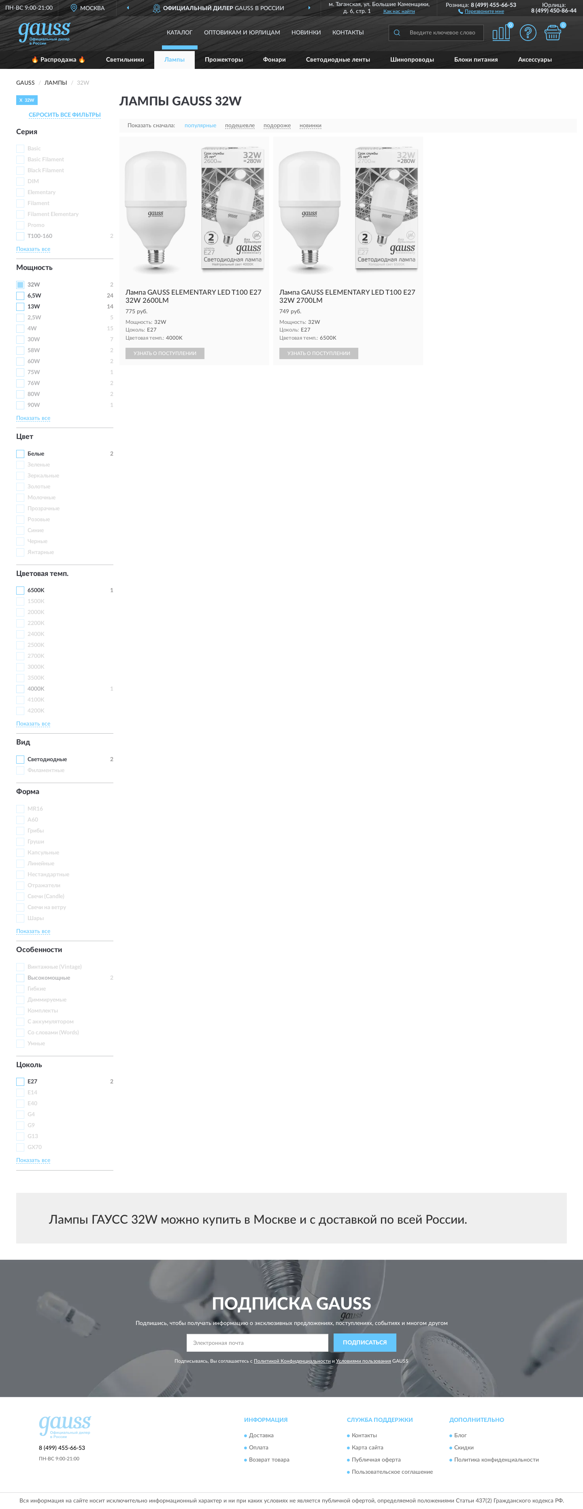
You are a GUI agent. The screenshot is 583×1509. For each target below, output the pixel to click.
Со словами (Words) (53, 1033)
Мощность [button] (34, 268)
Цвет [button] (24, 437)
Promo (36, 225)
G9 (31, 1125)
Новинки (306, 33)
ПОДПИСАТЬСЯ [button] (365, 1343)
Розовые (39, 519)
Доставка (261, 1436)
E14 (32, 1093)
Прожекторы (224, 60)
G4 (31, 1114)
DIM (33, 181)
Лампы (174, 60)
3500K (36, 678)
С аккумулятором (51, 1022)
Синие (36, 530)
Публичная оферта (376, 1460)
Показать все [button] (33, 249)
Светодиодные (47, 759)
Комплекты (43, 1011)
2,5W (34, 318)
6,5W (34, 296)
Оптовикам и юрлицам (242, 33)
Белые (36, 454)
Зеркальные (43, 476)
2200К (36, 623)
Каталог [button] (180, 33)
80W (34, 394)
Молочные (41, 498)
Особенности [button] (39, 950)
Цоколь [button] (29, 1065)
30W (34, 339)
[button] (481, 11)
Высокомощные (49, 978)
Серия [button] (26, 132)
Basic (34, 149)
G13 (33, 1136)
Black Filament (46, 170)
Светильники (125, 60)
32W (34, 285)
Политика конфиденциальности (496, 1460)
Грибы (36, 831)
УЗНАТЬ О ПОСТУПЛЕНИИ (165, 353)
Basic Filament (46, 160)
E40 (32, 1104)
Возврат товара (269, 1460)
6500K (36, 590)
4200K (36, 711)
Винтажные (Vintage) (55, 967)
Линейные (41, 864)
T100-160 (40, 236)
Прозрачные (44, 509)
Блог (460, 1436)
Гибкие (37, 989)
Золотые (39, 487)
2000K (36, 612)
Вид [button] (23, 742)
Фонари (274, 60)
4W (32, 329)
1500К (36, 601)
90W (34, 405)
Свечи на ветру (47, 907)
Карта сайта (367, 1448)
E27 (32, 1082)
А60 (33, 820)
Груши (36, 842)
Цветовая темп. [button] (42, 574)
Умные (36, 1044)
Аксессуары (535, 60)
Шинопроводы (412, 60)
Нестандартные (48, 875)
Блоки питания (476, 60)
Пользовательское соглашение (392, 1472)
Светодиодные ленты (338, 60)
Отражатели (44, 885)
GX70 (35, 1147)
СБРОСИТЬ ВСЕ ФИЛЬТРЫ (65, 115)
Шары (36, 918)
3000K (36, 667)
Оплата (258, 1448)
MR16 (35, 809)
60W (34, 361)
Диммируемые (47, 1000)
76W (34, 383)
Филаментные (46, 770)
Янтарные (41, 552)
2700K (36, 656)
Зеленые (39, 465)
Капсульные (43, 853)
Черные (37, 541)
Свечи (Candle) (46, 896)
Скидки (464, 1448)
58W (34, 350)
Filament (38, 203)
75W (34, 372)
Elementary (41, 192)
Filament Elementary (53, 214)
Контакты (348, 33)
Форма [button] (27, 792)
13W (34, 307)
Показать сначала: (151, 125)
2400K (36, 634)
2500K (36, 645)
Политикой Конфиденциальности (292, 1361)
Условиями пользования (363, 1361)
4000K (36, 689)
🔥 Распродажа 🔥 (58, 60)
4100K (36, 700)
